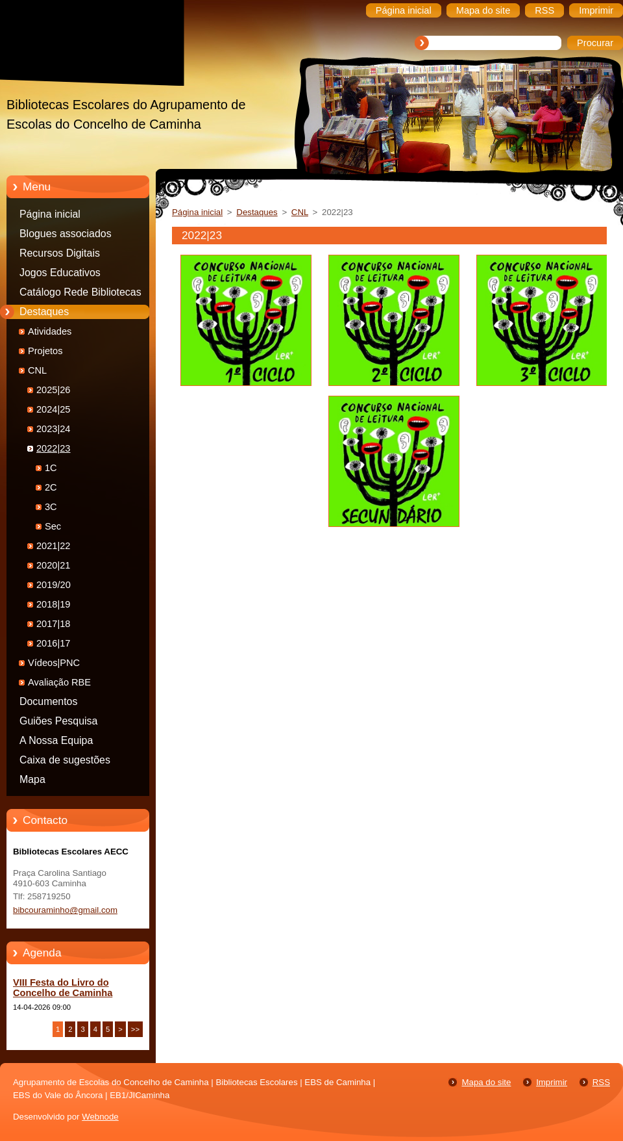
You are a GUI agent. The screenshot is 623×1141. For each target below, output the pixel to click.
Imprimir (551, 1082)
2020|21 (53, 565)
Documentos (48, 701)
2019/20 (53, 585)
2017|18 (53, 624)
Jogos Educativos (60, 272)
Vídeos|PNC (54, 663)
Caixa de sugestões (64, 759)
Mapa (32, 779)
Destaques (44, 311)
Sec (53, 526)
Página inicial (49, 214)
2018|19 (53, 604)
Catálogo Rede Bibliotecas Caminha (80, 294)
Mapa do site (486, 1082)
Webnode (100, 1117)
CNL (37, 370)
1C (51, 468)
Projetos (45, 351)
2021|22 (53, 546)
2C (51, 487)
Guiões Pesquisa (58, 720)
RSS (601, 1082)
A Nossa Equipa (56, 740)
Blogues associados (65, 233)
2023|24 (53, 429)
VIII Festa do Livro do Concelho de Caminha (62, 987)
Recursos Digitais (59, 253)
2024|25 (53, 409)
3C (51, 507)
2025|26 (53, 390)
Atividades (49, 331)
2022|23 (53, 448)
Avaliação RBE (59, 682)
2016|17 (53, 643)
